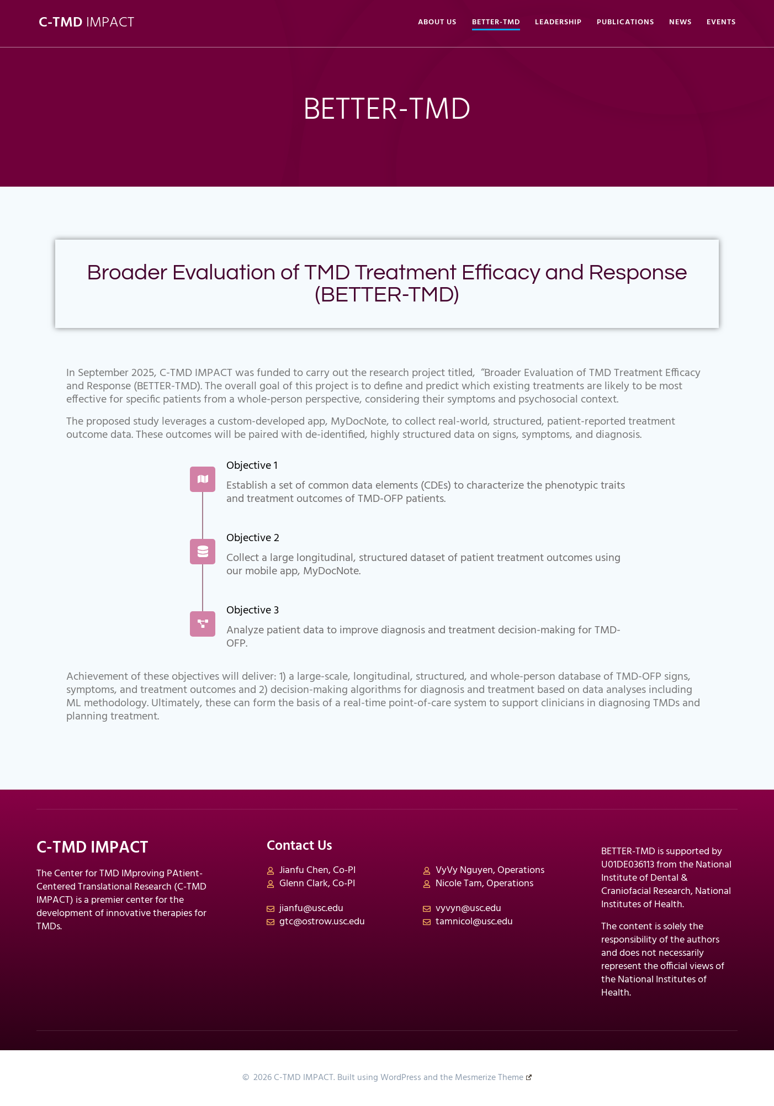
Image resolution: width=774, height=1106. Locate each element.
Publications (625, 23)
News (680, 23)
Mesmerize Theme (493, 1078)
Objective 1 (251, 466)
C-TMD (86, 23)
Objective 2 (252, 538)
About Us (437, 23)
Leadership (558, 23)
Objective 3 (252, 611)
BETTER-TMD (496, 23)
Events (721, 23)
